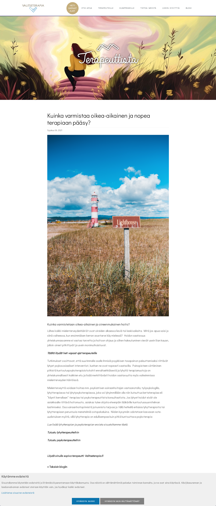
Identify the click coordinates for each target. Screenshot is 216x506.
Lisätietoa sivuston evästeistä (18, 492)
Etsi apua (87, 8)
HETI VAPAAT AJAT (72, 8)
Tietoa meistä (148, 8)
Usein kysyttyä (171, 8)
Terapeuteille (105, 8)
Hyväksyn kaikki (85, 501)
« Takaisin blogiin (57, 467)
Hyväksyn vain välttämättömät (122, 501)
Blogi (189, 8)
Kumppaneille (126, 8)
